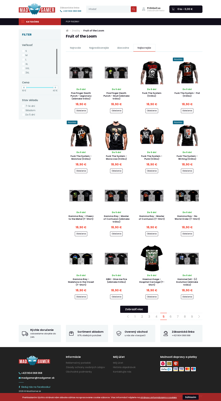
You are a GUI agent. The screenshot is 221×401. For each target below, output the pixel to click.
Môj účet (118, 362)
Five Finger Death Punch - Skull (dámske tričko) (116, 95)
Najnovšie (75, 47)
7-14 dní (30, 106)
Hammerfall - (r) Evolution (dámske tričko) (187, 282)
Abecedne (123, 47)
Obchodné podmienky (79, 371)
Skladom (30, 110)
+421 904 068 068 (70, 11)
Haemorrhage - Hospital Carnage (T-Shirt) (151, 282)
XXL (27, 68)
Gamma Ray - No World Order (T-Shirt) (187, 218)
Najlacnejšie (144, 47)
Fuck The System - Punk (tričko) (151, 157)
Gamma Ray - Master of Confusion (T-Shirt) (152, 218)
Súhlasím (190, 397)
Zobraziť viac (134, 309)
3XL (27, 72)
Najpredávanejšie (99, 47)
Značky (76, 30)
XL (26, 64)
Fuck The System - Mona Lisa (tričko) (116, 157)
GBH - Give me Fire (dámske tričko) (116, 281)
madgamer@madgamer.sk (36, 377)
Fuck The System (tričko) (151, 94)
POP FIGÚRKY (72, 21)
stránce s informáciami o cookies (158, 397)
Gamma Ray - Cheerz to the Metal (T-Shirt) (81, 218)
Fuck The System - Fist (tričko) (187, 94)
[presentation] (111, 9)
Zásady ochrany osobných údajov (85, 367)
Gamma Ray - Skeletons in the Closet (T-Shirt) (81, 282)
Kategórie (30, 21)
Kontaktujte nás (122, 371)
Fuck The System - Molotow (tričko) (81, 157)
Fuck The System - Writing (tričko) (187, 157)
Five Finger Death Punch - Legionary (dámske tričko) (81, 95)
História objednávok (124, 367)
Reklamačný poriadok (78, 362)
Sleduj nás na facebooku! (34, 387)
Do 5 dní (30, 114)
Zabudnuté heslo (155, 11)
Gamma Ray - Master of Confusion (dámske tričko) (116, 219)
